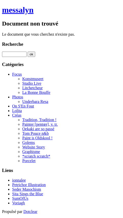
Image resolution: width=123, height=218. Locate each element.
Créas (16, 115)
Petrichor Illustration (29, 185)
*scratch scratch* (36, 156)
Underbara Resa (35, 101)
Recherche (12, 44)
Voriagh (18, 203)
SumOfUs (20, 198)
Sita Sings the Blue (27, 194)
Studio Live (31, 83)
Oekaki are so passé (38, 129)
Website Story (33, 147)
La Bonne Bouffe (36, 92)
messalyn (17, 9)
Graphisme (31, 151)
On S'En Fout (23, 106)
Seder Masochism (26, 189)
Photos (17, 97)
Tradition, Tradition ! (39, 120)
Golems (28, 142)
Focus (17, 74)
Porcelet (28, 161)
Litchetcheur (32, 88)
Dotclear (30, 211)
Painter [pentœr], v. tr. (40, 124)
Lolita (17, 110)
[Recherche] (14, 54)
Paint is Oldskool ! (37, 138)
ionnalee (19, 180)
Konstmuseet (33, 79)
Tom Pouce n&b (35, 133)
